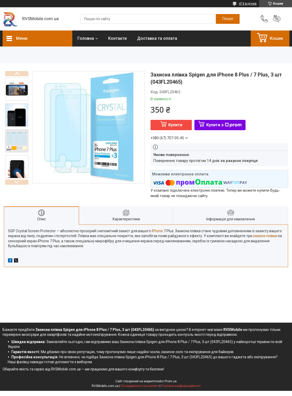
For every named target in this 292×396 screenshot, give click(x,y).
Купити (175, 124)
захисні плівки (265, 236)
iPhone (157, 231)
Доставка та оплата (157, 38)
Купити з (224, 124)
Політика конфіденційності (181, 386)
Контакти (117, 38)
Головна (85, 38)
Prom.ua (171, 381)
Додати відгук (276, 19)
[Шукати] (228, 19)
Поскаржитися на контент (140, 386)
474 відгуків (248, 3)
